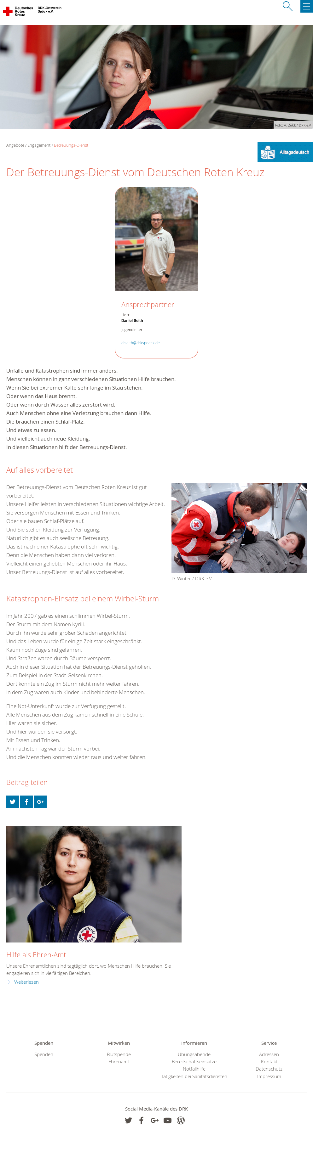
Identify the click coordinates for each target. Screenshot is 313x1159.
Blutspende (119, 1054)
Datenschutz (269, 1069)
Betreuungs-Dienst (71, 145)
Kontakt (269, 1062)
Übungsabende (194, 1054)
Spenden (43, 1054)
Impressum (269, 1076)
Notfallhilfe (194, 1069)
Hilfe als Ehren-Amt (36, 954)
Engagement (38, 145)
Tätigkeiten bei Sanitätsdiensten (194, 1076)
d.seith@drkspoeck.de (140, 342)
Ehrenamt (118, 1062)
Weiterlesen (26, 982)
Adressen (269, 1054)
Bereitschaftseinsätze (194, 1062)
